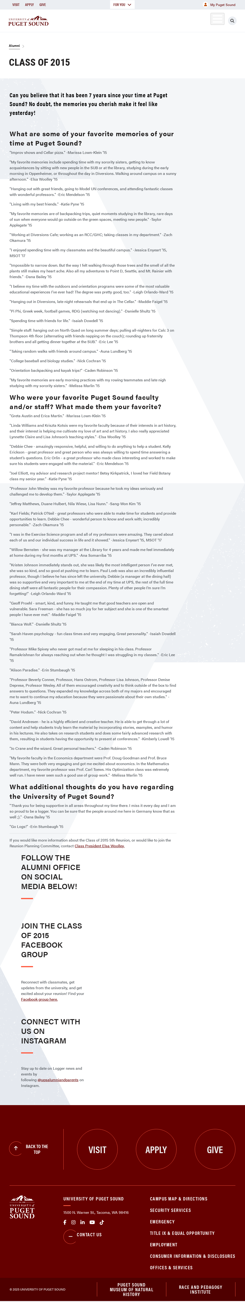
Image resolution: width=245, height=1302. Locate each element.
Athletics (190, 19)
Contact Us (82, 1237)
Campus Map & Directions (179, 1198)
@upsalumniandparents (58, 1079)
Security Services (170, 1209)
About (63, 19)
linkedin (82, 1222)
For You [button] (122, 4)
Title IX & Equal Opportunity (182, 1232)
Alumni (212, 19)
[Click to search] (236, 20)
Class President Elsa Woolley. (99, 845)
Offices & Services (171, 1267)
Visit (15, 4)
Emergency (162, 1221)
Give (42, 4)
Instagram (73, 1222)
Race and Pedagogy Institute (201, 1290)
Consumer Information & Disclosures (192, 1255)
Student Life (157, 19)
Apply (29, 4)
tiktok (102, 1222)
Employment (164, 1244)
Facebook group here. (39, 999)
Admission (123, 19)
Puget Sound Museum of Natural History (132, 1290)
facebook (65, 1222)
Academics (91, 19)
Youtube (92, 1222)
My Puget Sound (219, 4)
